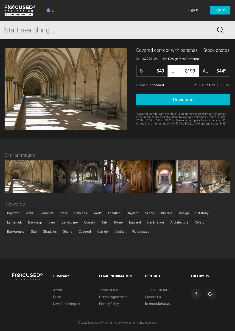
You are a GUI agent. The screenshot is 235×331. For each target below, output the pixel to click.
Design (184, 213)
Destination (155, 222)
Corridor (103, 231)
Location (114, 213)
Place (64, 213)
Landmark (14, 222)
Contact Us (153, 297)
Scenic (150, 213)
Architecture (179, 222)
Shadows (50, 231)
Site (34, 231)
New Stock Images (66, 304)
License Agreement (113, 297)
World (97, 213)
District (120, 231)
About (57, 290)
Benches (80, 213)
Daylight (133, 213)
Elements (46, 213)
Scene (67, 231)
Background (16, 231)
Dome (118, 222)
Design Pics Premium (183, 59)
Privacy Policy (109, 304)
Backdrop (35, 222)
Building (167, 213)
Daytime (13, 213)
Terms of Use (109, 290)
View (52, 222)
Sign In (193, 10)
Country (90, 222)
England (135, 222)
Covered (85, 231)
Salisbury (202, 213)
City (105, 222)
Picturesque (140, 231)
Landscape (70, 222)
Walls (29, 213)
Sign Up (220, 10)
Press (57, 297)
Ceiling (199, 222)
